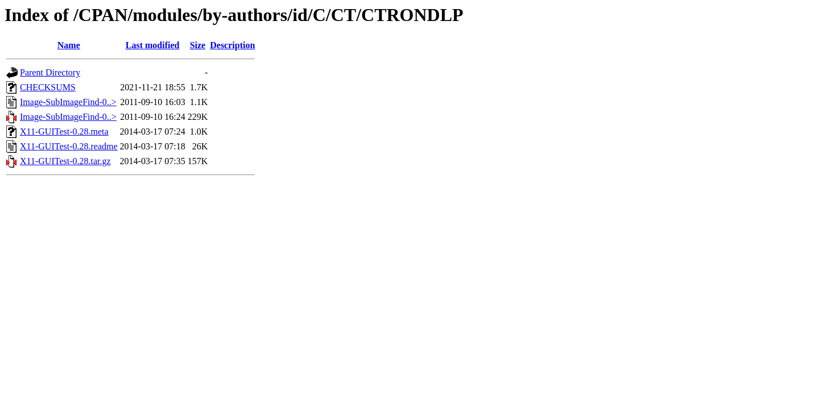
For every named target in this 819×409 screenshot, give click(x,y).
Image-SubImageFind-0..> (68, 102)
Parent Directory (50, 72)
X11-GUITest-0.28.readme (69, 146)
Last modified (153, 45)
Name (68, 45)
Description (232, 45)
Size (198, 45)
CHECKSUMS (48, 87)
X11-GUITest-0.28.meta (64, 131)
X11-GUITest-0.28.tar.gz (65, 161)
